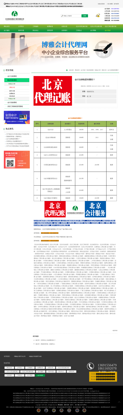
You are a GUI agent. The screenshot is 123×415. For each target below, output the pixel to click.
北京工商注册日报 (110, 26)
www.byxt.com (39, 388)
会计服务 (7, 30)
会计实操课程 (12, 102)
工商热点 (79, 30)
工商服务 (35, 26)
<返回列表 (114, 330)
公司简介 (21, 26)
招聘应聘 (50, 30)
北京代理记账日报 (81, 26)
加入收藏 (110, 4)
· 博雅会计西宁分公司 (19, 356)
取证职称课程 (12, 80)
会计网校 (93, 30)
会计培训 (108, 30)
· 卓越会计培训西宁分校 (35, 356)
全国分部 (64, 26)
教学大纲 (12, 91)
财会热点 (35, 30)
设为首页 (116, 4)
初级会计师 (11, 84)
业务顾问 (64, 30)
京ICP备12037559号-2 (81, 405)
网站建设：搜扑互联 (63, 405)
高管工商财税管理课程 (15, 106)
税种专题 (21, 30)
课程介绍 (12, 87)
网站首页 (7, 26)
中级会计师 (11, 98)
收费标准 (50, 26)
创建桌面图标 (101, 4)
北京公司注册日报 (96, 26)
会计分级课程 (12, 76)
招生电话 (12, 96)
